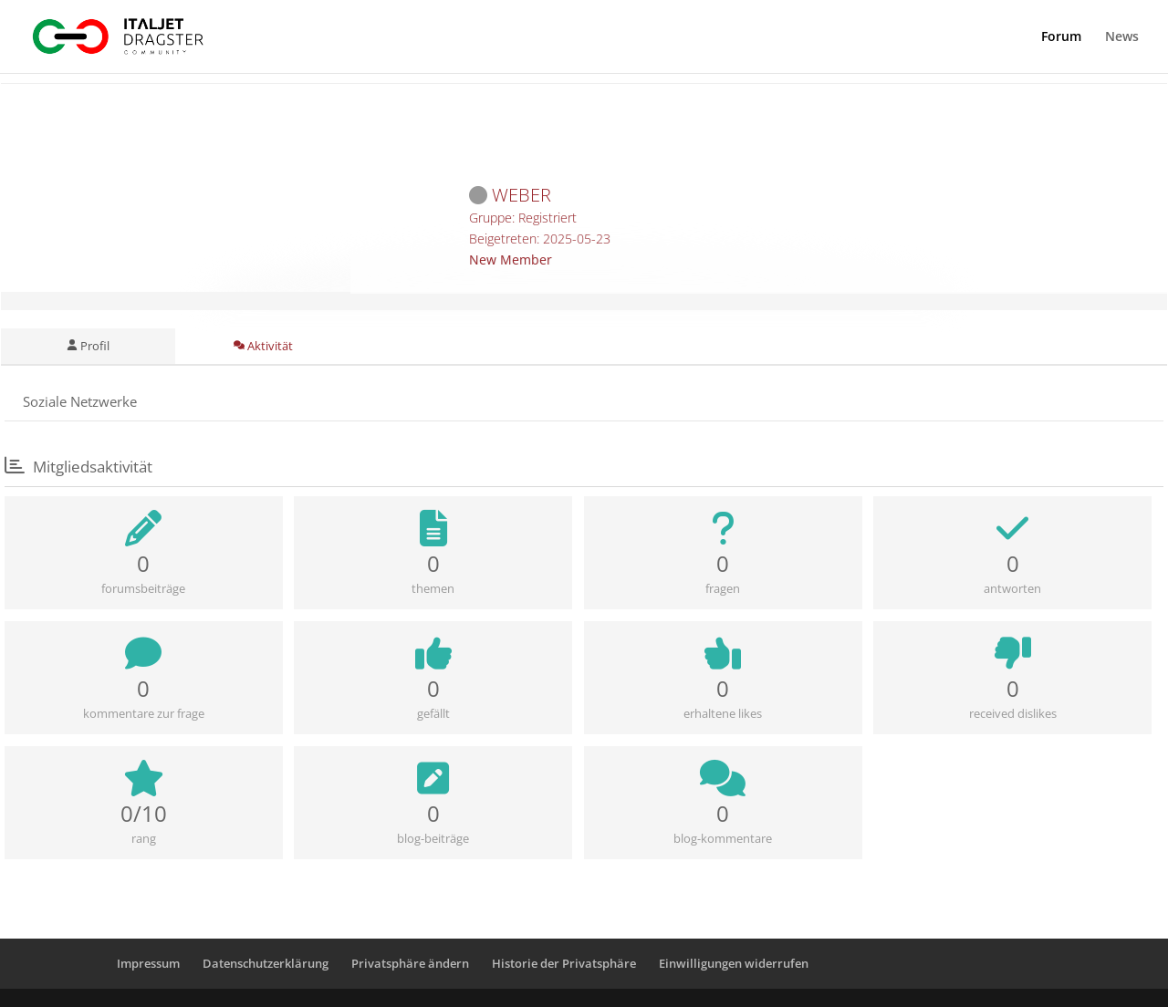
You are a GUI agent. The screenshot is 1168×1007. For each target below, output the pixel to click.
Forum (1061, 37)
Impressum (148, 963)
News (1122, 37)
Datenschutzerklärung (265, 963)
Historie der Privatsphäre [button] (564, 963)
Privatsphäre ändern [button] (410, 963)
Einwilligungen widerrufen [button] (733, 963)
